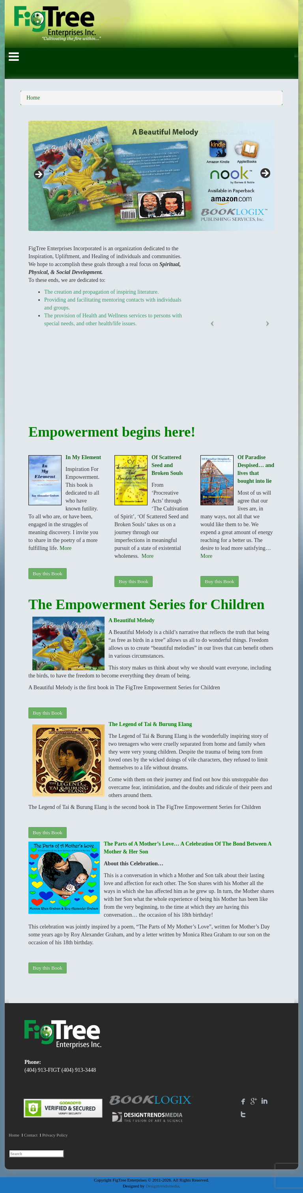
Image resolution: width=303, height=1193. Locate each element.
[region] (151, 176)
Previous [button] (38, 174)
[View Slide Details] (151, 176)
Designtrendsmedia (162, 1186)
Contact (30, 1135)
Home (33, 98)
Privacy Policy (54, 1135)
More (65, 548)
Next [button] (265, 174)
